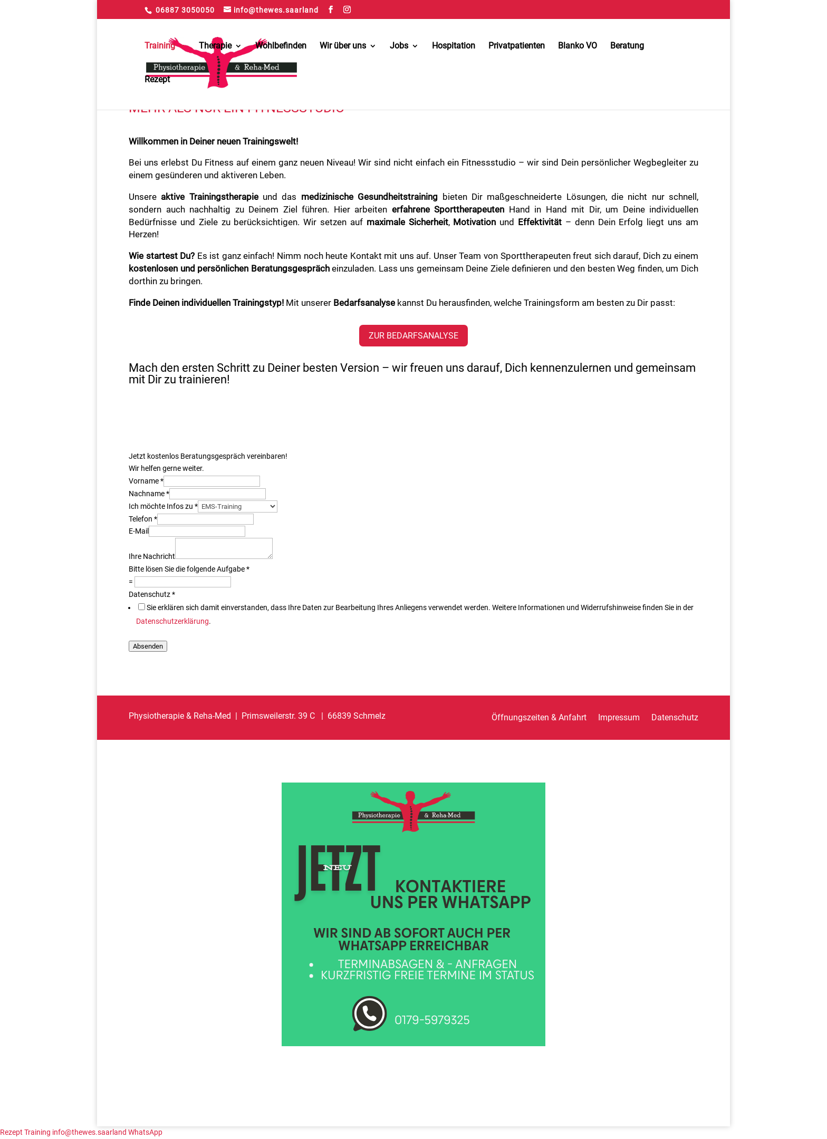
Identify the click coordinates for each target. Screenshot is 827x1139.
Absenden (148, 646)
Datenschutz (152, 594)
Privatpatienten (516, 46)
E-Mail (139, 531)
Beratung (627, 46)
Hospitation (453, 46)
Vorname (146, 481)
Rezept (157, 80)
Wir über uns (343, 46)
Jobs (399, 46)
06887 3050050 (185, 10)
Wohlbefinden (280, 46)
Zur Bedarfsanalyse (413, 336)
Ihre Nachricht (152, 556)
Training (160, 46)
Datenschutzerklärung (172, 621)
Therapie (215, 46)
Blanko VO (577, 46)
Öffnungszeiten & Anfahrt (539, 718)
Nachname (149, 493)
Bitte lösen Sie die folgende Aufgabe (189, 569)
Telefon (143, 519)
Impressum (619, 718)
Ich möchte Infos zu (163, 506)
